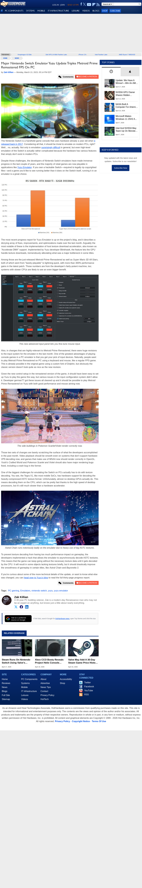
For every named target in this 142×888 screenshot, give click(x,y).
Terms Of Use (99, 721)
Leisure (24, 695)
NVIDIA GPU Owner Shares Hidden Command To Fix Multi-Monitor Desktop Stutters (127, 94)
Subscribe (115, 11)
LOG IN (55, 5)
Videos (24, 699)
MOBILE (41, 10)
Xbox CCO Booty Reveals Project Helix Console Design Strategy (49, 661)
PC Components (29, 679)
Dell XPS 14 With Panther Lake (56, 54)
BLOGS (95, 10)
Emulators (25, 590)
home (5, 58)
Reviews (6, 683)
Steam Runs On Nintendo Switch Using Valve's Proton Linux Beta (16, 661)
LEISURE (75, 10)
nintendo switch (39, 590)
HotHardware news (62, 619)
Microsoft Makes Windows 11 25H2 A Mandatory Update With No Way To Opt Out (125, 117)
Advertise (45, 683)
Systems (25, 683)
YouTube (88, 690)
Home (5, 679)
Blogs (4, 691)
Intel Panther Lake (101, 54)
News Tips (45, 687)
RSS (86, 694)
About (43, 679)
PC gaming (13, 590)
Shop (104, 11)
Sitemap (6, 699)
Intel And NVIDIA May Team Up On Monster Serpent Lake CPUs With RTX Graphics (126, 129)
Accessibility (66, 679)
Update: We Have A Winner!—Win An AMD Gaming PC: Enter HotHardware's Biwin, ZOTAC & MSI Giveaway (126, 82)
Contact (44, 691)
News (17, 58)
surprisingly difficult (50, 147)
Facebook (89, 686)
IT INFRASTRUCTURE (58, 10)
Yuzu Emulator (24, 167)
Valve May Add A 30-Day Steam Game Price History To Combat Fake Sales (83, 661)
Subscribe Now (120, 168)
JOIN (62, 5)
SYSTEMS (30, 10)
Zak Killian (21, 597)
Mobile (24, 687)
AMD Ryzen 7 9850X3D (127, 54)
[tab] (111, 71)
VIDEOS (86, 10)
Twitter (87, 682)
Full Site (6, 695)
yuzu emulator (61, 590)
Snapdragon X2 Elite (25, 54)
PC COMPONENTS (14, 10)
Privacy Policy (47, 695)
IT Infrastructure (29, 691)
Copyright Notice (81, 721)
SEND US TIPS (73, 5)
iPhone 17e (82, 54)
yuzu (50, 590)
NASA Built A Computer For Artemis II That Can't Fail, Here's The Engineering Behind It (126, 106)
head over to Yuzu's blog (36, 577)
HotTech (44, 699)
